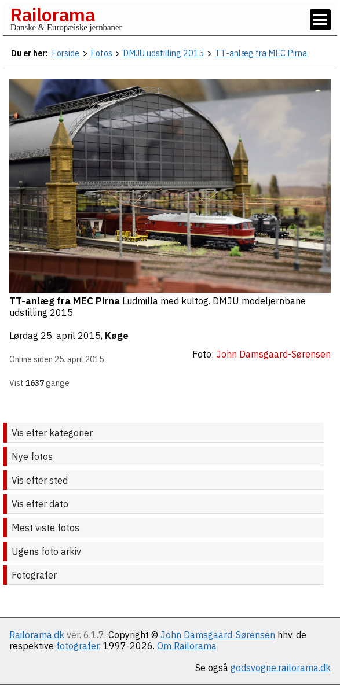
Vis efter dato (40, 504)
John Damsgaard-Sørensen (217, 634)
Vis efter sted (40, 480)
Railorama (52, 14)
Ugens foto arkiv (46, 551)
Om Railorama (187, 645)
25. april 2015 (71, 335)
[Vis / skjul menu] (320, 19)
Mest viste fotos (45, 527)
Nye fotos (32, 456)
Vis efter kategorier (52, 433)
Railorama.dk (36, 634)
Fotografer (34, 575)
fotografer (77, 645)
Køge (117, 335)
